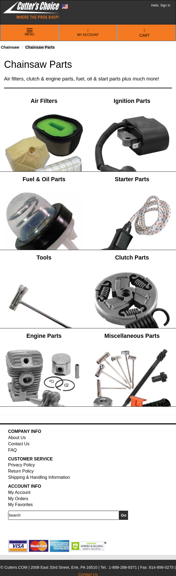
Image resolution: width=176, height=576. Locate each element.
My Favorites (20, 504)
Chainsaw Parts (40, 47)
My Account (88, 33)
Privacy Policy (21, 465)
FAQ (12, 450)
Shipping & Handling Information (39, 477)
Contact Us (18, 444)
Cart (144, 33)
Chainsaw (10, 47)
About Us (17, 437)
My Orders (18, 498)
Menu (29, 32)
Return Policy (21, 471)
